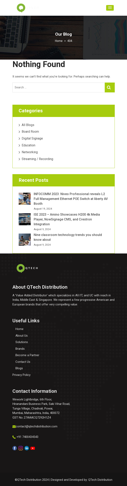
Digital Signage (32, 138)
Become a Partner (27, 355)
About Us (21, 335)
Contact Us (22, 362)
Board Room (30, 131)
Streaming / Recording (37, 159)
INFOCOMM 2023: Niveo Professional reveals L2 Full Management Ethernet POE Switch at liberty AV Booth (71, 199)
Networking (30, 152)
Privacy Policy (21, 375)
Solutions (21, 342)
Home (19, 329)
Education (28, 145)
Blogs (19, 368)
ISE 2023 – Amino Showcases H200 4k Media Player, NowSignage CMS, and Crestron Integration (67, 219)
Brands (20, 349)
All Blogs (28, 125)
